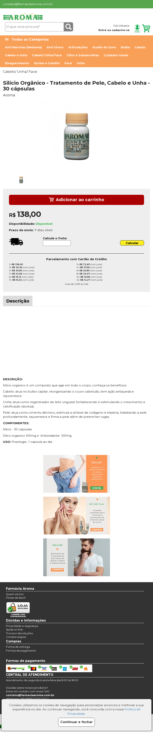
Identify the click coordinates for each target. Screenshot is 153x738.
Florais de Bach (16, 597)
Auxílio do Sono (104, 47)
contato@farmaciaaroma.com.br (28, 4)
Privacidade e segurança (22, 625)
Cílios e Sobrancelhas (83, 55)
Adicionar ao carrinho (76, 200)
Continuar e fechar (76, 722)
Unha (81, 63)
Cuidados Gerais (116, 55)
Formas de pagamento (21, 650)
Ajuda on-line (14, 629)
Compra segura (16, 636)
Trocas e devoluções (19, 633)
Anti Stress (55, 47)
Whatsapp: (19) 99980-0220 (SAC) (27, 698)
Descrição (17, 301)
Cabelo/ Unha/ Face (47, 55)
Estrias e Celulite (47, 63)
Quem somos (15, 594)
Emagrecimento (17, 63)
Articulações (78, 47)
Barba (125, 47)
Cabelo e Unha (16, 55)
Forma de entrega (18, 646)
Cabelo (140, 47)
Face (68, 63)
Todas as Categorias (27, 39)
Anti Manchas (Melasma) (23, 47)
